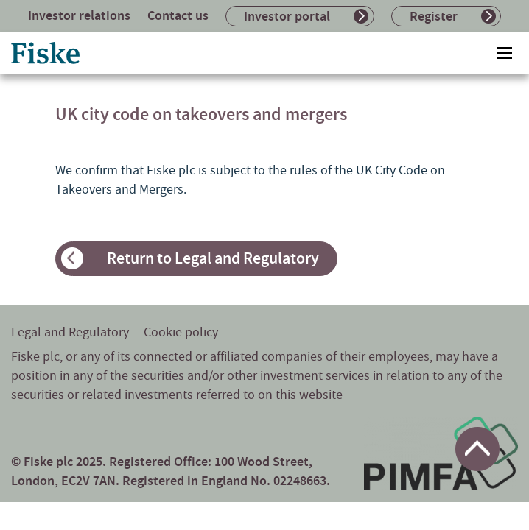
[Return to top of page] (477, 449)
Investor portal (287, 16)
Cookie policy (181, 332)
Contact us (178, 15)
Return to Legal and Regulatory (213, 258)
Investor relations (79, 15)
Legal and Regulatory (70, 332)
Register (434, 16)
